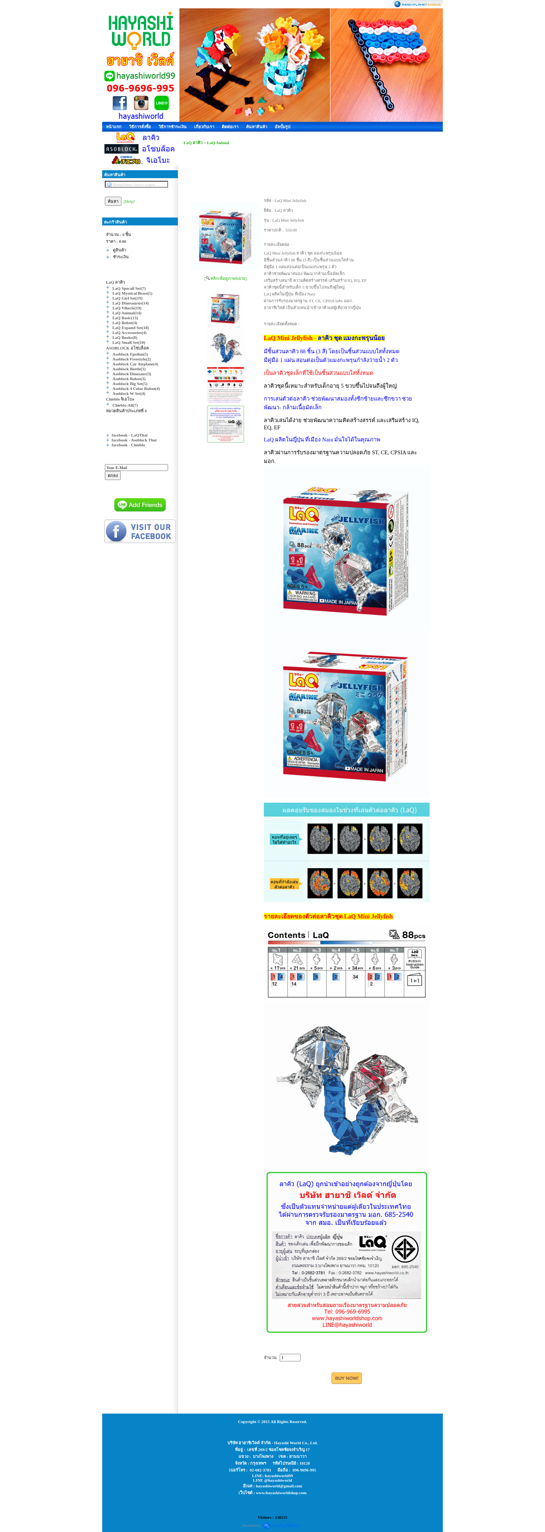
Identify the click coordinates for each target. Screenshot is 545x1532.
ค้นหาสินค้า (256, 126)
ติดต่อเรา (230, 126)
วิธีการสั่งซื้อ (140, 126)
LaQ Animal (218, 142)
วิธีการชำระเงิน (173, 126)
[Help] (129, 201)
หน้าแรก (113, 126)
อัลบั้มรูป (282, 126)
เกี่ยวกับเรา (204, 126)
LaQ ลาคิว (193, 142)
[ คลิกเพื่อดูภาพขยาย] (225, 278)
